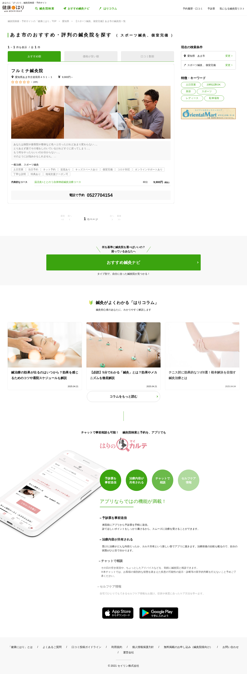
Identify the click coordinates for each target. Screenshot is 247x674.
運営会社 (128, 652)
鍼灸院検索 (46, 8)
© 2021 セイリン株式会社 (123, 665)
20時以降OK (214, 84)
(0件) (35, 82)
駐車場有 (214, 98)
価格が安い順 (91, 56)
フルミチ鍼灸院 (27, 70)
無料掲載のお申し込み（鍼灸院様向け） (188, 647)
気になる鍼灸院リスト (232, 8)
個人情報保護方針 (143, 647)
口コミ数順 (147, 56)
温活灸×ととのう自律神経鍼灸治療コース (57, 182)
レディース (192, 98)
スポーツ (207, 91)
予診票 (211, 8)
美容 (188, 91)
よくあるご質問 (52, 647)
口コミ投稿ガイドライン (86, 647)
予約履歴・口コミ (193, 8)
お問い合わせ (230, 647)
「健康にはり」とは (20, 647)
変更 (227, 56)
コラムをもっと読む (123, 396)
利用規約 (116, 647)
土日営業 (191, 84)
